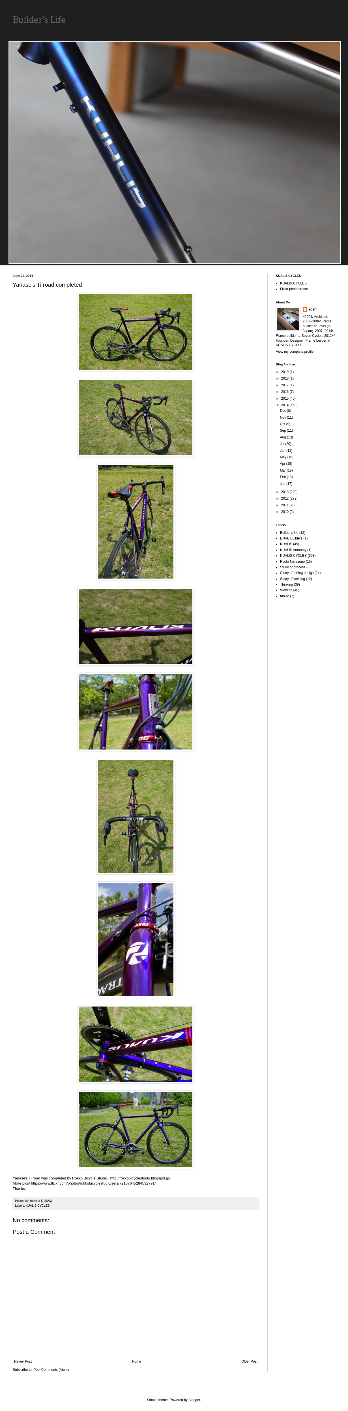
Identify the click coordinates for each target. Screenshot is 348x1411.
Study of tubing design (297, 573)
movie (284, 596)
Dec (283, 411)
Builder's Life (39, 20)
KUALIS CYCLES (38, 1205)
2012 (285, 498)
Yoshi (312, 309)
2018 (285, 378)
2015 (285, 399)
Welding (286, 590)
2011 (285, 505)
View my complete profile (294, 352)
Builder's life (289, 533)
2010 (285, 512)
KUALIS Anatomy (293, 550)
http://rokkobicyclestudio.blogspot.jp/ (140, 1178)
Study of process (292, 567)
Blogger (194, 1400)
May (283, 457)
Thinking (286, 584)
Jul (282, 444)
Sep (283, 430)
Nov (283, 417)
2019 (285, 372)
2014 (285, 405)
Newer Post (23, 1361)
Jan (283, 484)
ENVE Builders (291, 538)
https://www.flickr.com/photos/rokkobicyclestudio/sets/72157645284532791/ (93, 1183)
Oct (283, 424)
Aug (283, 437)
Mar (283, 470)
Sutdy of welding (292, 579)
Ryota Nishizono (292, 562)
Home (136, 1361)
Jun (283, 451)
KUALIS (286, 544)
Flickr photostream (294, 289)
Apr (283, 464)
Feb (283, 477)
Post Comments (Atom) (51, 1370)
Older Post (249, 1361)
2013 (285, 492)
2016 (285, 392)
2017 (285, 385)
